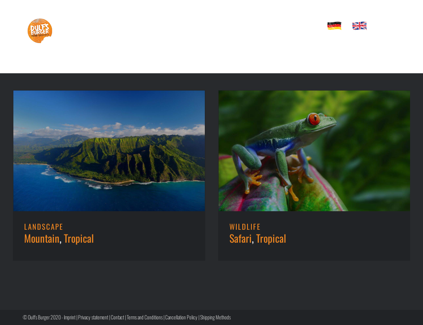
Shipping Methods (215, 317)
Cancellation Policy (181, 317)
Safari (240, 238)
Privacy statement (93, 317)
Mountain (42, 238)
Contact (117, 317)
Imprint (69, 317)
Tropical (79, 238)
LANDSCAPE (43, 226)
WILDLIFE (245, 226)
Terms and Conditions (145, 317)
